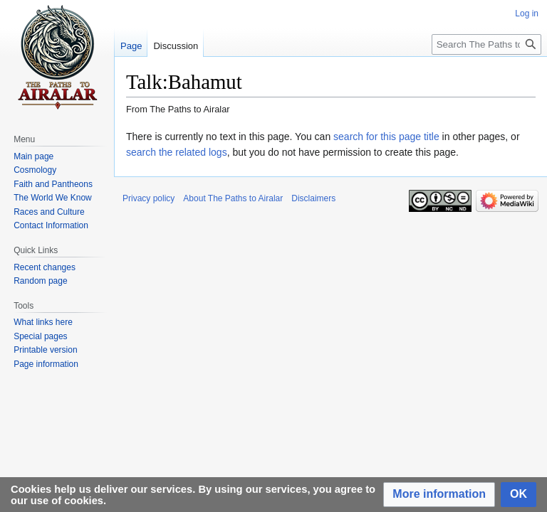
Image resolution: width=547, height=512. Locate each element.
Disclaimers (313, 198)
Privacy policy (148, 198)
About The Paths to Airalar (233, 198)
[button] (439, 494)
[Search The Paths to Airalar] (486, 44)
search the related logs (176, 152)
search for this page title (386, 136)
